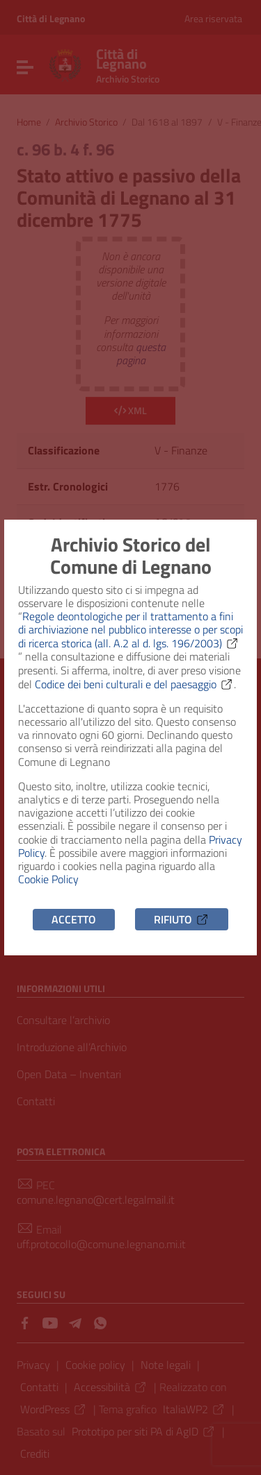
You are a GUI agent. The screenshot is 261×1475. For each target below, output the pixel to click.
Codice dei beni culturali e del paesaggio (134, 684)
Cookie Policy (48, 879)
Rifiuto (181, 919)
